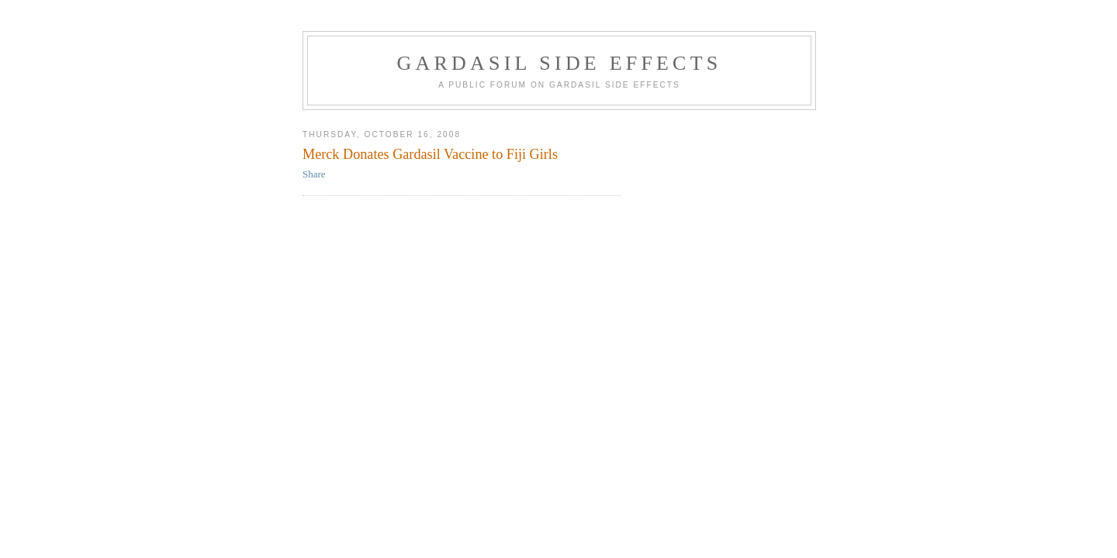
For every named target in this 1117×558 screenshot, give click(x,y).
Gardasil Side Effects (559, 63)
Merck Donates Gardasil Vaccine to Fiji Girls (430, 154)
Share (314, 174)
